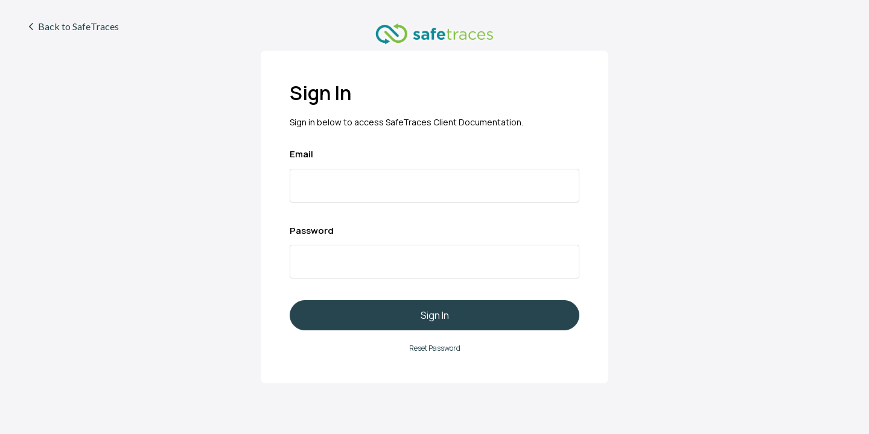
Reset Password (434, 348)
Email (301, 154)
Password (312, 230)
